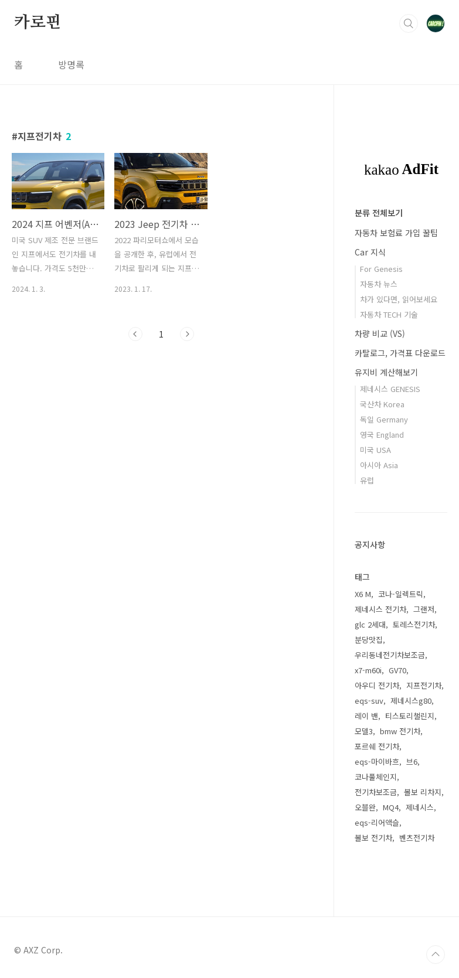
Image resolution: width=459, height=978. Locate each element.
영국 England (382, 434)
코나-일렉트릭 (400, 593)
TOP (435, 954)
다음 (187, 334)
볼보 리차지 (422, 792)
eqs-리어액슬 (377, 822)
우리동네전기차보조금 (390, 654)
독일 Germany (384, 419)
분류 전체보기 (379, 213)
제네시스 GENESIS (390, 388)
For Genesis (381, 268)
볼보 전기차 (373, 837)
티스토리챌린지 (409, 715)
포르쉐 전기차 (377, 746)
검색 (408, 23)
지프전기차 (423, 685)
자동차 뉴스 (378, 283)
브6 (411, 761)
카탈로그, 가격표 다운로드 (400, 353)
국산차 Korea (382, 404)
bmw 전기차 (400, 731)
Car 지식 (370, 252)
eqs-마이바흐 (377, 761)
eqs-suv (369, 700)
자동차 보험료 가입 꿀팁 (396, 232)
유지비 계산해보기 (386, 372)
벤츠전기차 (416, 837)
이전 (135, 334)
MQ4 (391, 807)
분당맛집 (369, 639)
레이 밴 (366, 715)
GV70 (397, 670)
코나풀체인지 (376, 776)
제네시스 (420, 807)
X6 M (363, 593)
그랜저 (423, 609)
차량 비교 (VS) (380, 333)
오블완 (365, 807)
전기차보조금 (376, 792)
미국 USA (375, 449)
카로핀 (37, 23)
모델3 (364, 731)
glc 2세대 (370, 624)
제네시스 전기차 (380, 609)
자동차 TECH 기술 (389, 314)
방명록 (71, 64)
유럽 (367, 480)
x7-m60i (368, 670)
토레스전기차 (414, 624)
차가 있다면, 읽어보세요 (398, 299)
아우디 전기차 (377, 685)
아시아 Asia (379, 465)
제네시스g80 (410, 700)
